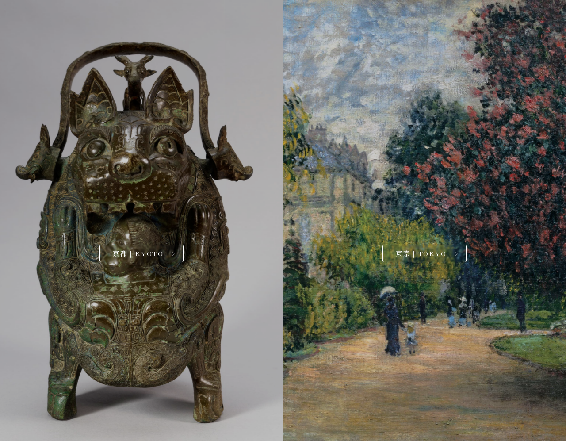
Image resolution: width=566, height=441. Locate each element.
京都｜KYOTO (138, 253)
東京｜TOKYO (421, 253)
